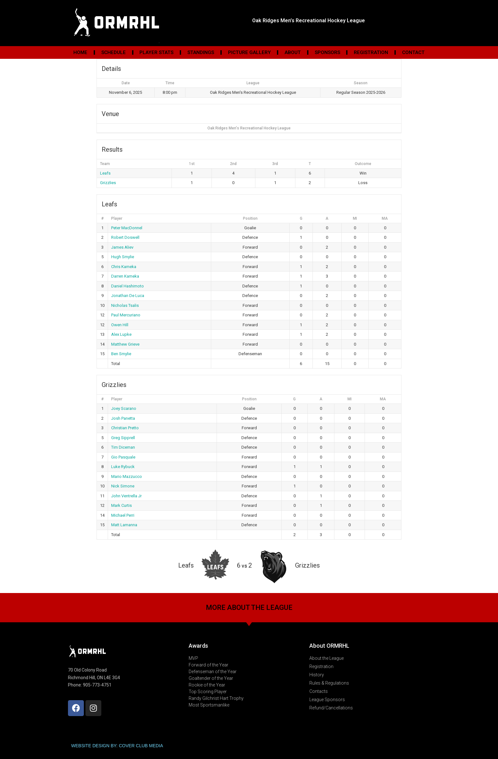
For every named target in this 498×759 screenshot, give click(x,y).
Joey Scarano (123, 408)
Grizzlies (108, 182)
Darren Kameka (125, 276)
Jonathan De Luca (127, 295)
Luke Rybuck (123, 466)
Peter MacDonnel (126, 227)
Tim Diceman (123, 447)
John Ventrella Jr (126, 495)
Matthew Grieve (125, 344)
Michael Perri (122, 515)
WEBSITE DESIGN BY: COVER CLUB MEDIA (117, 745)
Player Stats (156, 52)
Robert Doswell (125, 237)
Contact (413, 52)
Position (250, 218)
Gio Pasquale (123, 457)
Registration (371, 52)
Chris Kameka (123, 266)
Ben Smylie (121, 353)
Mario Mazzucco (126, 476)
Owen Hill (119, 324)
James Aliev (122, 247)
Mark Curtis (121, 505)
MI (355, 218)
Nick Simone (122, 486)
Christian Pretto (125, 427)
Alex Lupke (121, 334)
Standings (200, 52)
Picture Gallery (249, 52)
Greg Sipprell (123, 437)
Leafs (105, 173)
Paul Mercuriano (125, 315)
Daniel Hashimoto (127, 286)
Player (116, 218)
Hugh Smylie (122, 256)
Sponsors (327, 52)
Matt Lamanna (124, 524)
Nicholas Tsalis (125, 305)
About (293, 52)
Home (80, 52)
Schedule (113, 52)
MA (385, 218)
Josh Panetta (123, 418)
